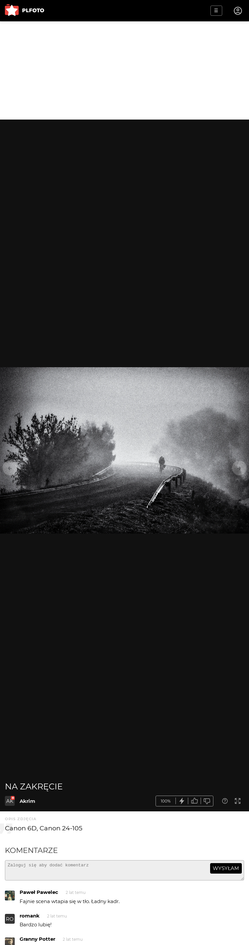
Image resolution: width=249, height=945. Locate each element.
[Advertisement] (124, 70)
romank (30, 919)
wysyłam (226, 868)
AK (9, 801)
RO (10, 922)
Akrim (27, 801)
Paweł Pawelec (39, 895)
